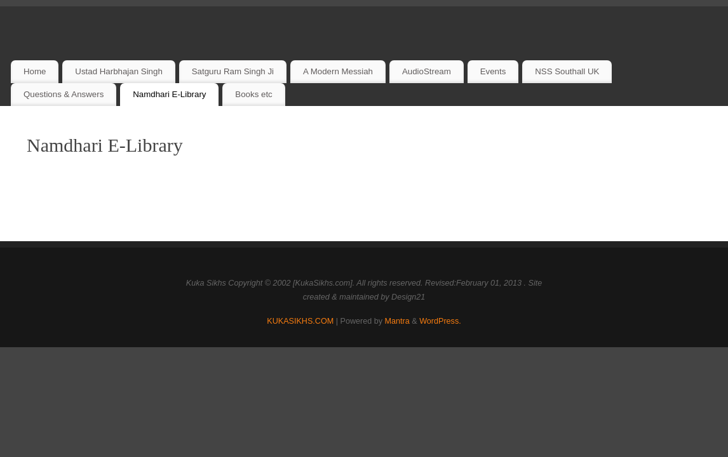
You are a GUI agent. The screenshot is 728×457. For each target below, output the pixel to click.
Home (35, 71)
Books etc (253, 94)
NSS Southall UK (567, 71)
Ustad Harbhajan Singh (119, 71)
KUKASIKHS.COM (300, 321)
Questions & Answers (64, 94)
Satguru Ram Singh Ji (233, 71)
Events (493, 71)
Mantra (397, 321)
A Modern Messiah (338, 71)
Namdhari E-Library (169, 94)
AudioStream (426, 71)
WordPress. (440, 321)
